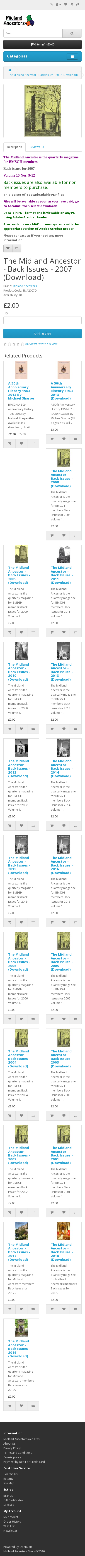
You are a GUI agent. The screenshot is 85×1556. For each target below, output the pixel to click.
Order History (12, 1522)
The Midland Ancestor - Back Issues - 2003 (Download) (62, 1058)
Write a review (48, 344)
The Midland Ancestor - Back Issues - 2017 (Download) (19, 1252)
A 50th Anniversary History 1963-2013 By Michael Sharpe (21, 390)
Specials (8, 1505)
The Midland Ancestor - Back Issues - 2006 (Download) (19, 962)
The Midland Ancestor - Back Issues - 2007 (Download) (43, 75)
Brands (8, 1496)
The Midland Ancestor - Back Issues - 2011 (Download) (62, 575)
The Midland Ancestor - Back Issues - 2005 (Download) (62, 962)
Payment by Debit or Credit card (24, 1462)
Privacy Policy (12, 1448)
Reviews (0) (37, 147)
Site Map (8, 1483)
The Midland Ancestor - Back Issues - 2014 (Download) (62, 768)
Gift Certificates (13, 1500)
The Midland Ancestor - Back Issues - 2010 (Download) (19, 672)
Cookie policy (12, 1457)
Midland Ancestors (25, 286)
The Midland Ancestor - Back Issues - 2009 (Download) (19, 575)
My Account (10, 1517)
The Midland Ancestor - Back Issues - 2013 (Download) (62, 672)
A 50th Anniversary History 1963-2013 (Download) (62, 390)
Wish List (9, 1526)
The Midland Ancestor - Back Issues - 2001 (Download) (62, 1155)
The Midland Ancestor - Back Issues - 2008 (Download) (62, 478)
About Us (9, 1444)
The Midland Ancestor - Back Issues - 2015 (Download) (19, 865)
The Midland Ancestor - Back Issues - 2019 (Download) (19, 1348)
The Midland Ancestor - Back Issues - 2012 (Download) (19, 768)
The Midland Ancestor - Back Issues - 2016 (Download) (62, 865)
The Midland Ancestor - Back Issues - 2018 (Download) (62, 1252)
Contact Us (10, 1474)
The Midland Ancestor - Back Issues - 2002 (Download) (19, 1155)
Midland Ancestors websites (21, 1439)
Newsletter (10, 1531)
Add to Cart (42, 333)
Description (14, 147)
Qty (5, 313)
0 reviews (31, 344)
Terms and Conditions (17, 1453)
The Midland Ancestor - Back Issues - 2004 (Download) (19, 1058)
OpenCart (25, 1547)
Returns (8, 1479)
